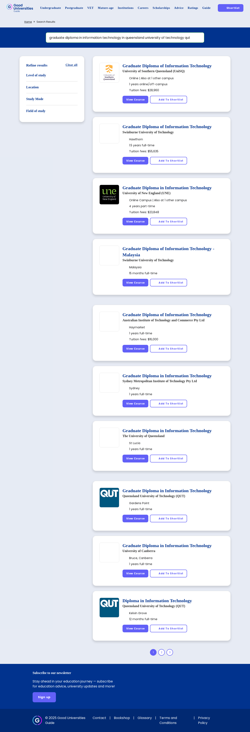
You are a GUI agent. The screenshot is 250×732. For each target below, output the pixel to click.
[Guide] (206, 8)
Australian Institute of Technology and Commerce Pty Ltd (164, 320)
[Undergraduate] (50, 8)
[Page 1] (153, 652)
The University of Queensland (144, 436)
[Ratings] (193, 8)
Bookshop (122, 717)
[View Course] (136, 99)
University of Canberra (139, 551)
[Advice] (178, 8)
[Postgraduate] (74, 8)
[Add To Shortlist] (168, 99)
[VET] (90, 8)
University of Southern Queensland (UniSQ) (154, 71)
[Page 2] (161, 652)
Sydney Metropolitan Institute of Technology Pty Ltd (160, 381)
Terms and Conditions (168, 720)
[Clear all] (72, 65)
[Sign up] (44, 697)
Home (28, 22)
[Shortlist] (230, 8)
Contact (99, 717)
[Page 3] (169, 652)
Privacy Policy (204, 720)
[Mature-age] (105, 8)
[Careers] (143, 8)
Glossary (145, 717)
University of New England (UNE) (147, 193)
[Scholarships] (161, 8)
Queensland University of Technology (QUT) (154, 496)
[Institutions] (125, 8)
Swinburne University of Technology (148, 132)
